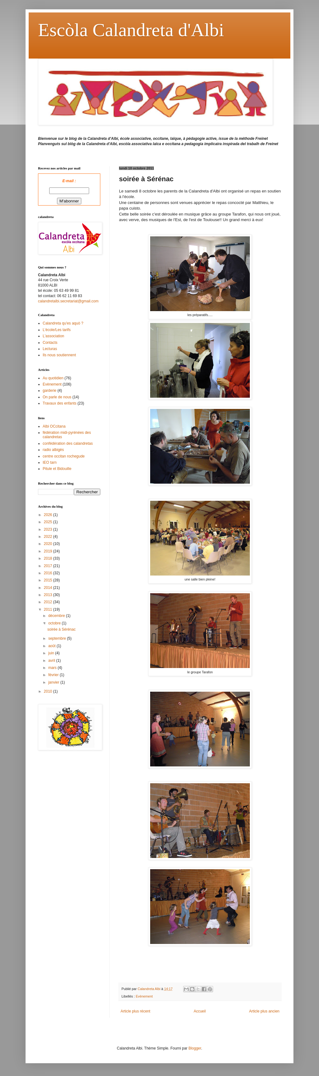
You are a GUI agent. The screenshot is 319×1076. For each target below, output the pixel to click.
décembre (57, 616)
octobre (55, 623)
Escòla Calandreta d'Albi (131, 30)
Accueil (200, 1011)
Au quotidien (53, 378)
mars (53, 668)
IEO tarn (50, 462)
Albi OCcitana (54, 426)
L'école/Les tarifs (57, 330)
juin (51, 653)
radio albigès (53, 450)
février (54, 675)
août (52, 646)
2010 (48, 691)
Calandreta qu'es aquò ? (63, 323)
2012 (48, 602)
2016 (48, 573)
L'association (53, 336)
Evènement (144, 996)
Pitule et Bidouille (57, 469)
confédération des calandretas (68, 443)
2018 (48, 558)
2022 (48, 536)
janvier (54, 682)
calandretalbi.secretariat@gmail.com (68, 301)
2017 (48, 566)
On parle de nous (57, 397)
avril (52, 660)
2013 (48, 595)
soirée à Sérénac (61, 629)
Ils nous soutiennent (59, 355)
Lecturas (50, 349)
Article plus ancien (264, 1011)
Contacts (50, 342)
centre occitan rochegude (64, 456)
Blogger (194, 1048)
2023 (48, 529)
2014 (48, 587)
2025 (48, 522)
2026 (48, 515)
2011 (48, 609)
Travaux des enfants (59, 403)
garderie (49, 390)
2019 (48, 551)
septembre (57, 638)
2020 (48, 544)
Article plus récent (135, 1011)
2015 (48, 580)
